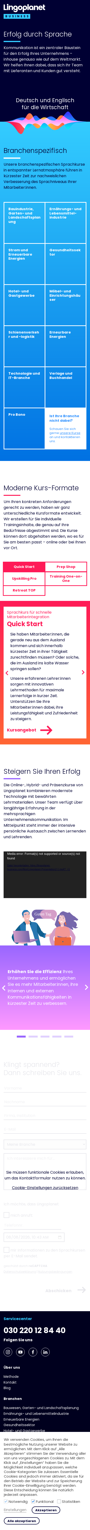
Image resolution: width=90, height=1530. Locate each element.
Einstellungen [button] (15, 1510)
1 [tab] (21, 1037)
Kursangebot (30, 730)
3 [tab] (45, 1037)
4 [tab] (56, 1037)
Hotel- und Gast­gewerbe (24, 1430)
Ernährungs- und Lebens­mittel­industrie (36, 1413)
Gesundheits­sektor (19, 1425)
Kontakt (10, 1382)
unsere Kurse (70, 433)
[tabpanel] (45, 987)
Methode (11, 1376)
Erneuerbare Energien (21, 1419)
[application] (45, 874)
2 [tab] (33, 1037)
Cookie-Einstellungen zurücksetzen (45, 1187)
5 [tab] (68, 1037)
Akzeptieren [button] (46, 1510)
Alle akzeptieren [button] (21, 1521)
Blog (7, 1387)
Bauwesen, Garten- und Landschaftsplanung (41, 1407)
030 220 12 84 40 (35, 1330)
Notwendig (18, 1501)
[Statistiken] (59, 1501)
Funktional (45, 1501)
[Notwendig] (6, 1501)
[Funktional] (33, 1501)
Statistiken (71, 1501)
